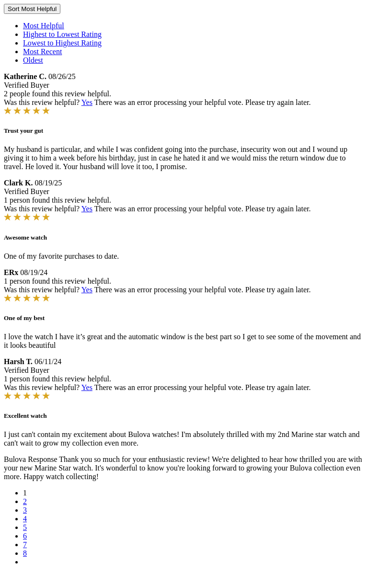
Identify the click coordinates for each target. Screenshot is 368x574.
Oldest (33, 60)
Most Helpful (43, 26)
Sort (32, 8)
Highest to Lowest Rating (62, 34)
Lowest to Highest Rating (62, 43)
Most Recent (42, 51)
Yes (86, 102)
